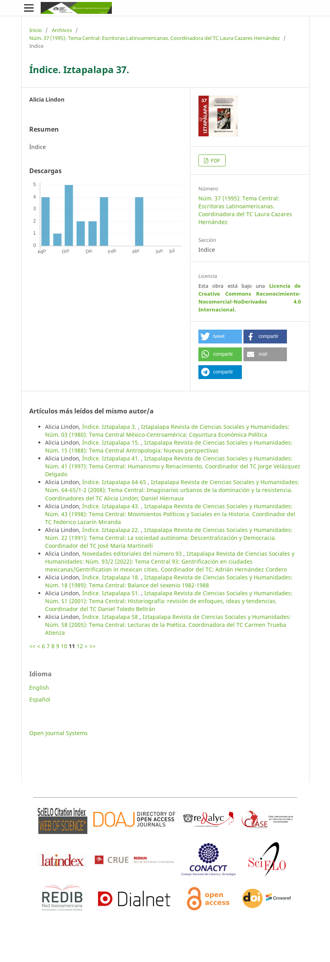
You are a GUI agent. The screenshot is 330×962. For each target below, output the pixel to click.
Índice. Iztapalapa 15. (111, 442)
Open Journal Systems (58, 733)
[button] (220, 336)
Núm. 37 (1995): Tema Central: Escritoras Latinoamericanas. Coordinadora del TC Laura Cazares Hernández (154, 37)
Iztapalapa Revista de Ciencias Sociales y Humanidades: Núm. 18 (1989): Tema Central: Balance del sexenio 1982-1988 (168, 581)
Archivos (62, 30)
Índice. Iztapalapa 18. (111, 577)
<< (32, 646)
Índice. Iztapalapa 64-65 (115, 482)
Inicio (35, 30)
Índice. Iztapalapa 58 (111, 617)
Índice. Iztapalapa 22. (111, 530)
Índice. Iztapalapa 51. (111, 593)
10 (64, 646)
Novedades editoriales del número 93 (132, 553)
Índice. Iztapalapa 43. (111, 506)
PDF (214, 160)
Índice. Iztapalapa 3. (110, 426)
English (39, 687)
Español (39, 699)
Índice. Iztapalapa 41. (111, 458)
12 (80, 646)
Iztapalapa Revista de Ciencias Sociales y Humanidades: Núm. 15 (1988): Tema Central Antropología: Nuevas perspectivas (168, 446)
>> (92, 646)
